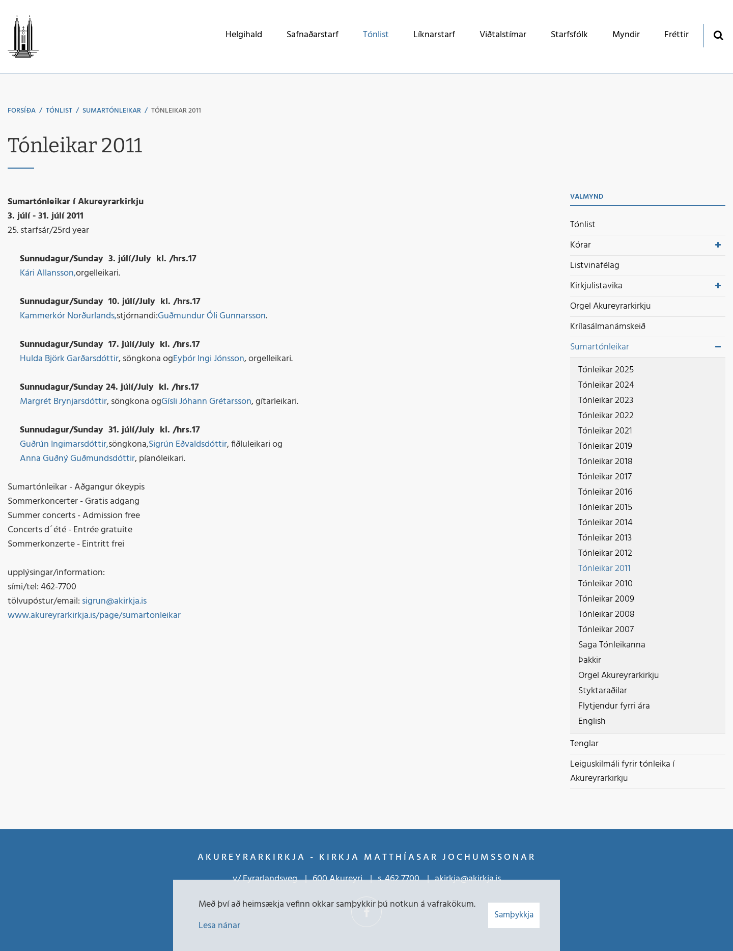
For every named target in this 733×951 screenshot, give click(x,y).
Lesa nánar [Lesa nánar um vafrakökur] (219, 925)
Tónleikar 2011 (176, 111)
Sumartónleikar (111, 111)
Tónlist (59, 111)
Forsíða (22, 111)
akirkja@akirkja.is (468, 879)
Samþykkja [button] (513, 915)
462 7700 (402, 879)
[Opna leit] (718, 34)
